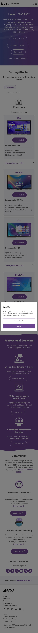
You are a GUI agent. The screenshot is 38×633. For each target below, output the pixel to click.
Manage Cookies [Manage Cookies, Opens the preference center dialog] (19, 321)
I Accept (19, 326)
